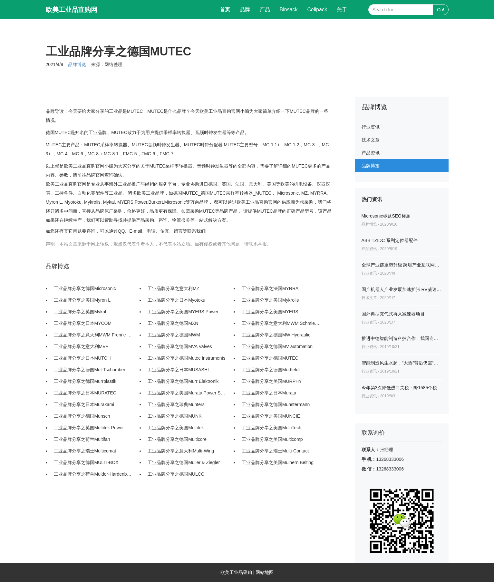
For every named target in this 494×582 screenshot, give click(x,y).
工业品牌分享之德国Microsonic (85, 288)
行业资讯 (371, 127)
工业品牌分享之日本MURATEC (85, 392)
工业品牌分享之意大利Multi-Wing (181, 450)
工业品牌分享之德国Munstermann (276, 404)
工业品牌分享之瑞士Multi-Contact (275, 450)
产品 (265, 9)
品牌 (245, 9)
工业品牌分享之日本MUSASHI (178, 369)
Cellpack (317, 9)
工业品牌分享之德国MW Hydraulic (276, 334)
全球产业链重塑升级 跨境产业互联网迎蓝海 (402, 264)
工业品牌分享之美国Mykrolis (270, 300)
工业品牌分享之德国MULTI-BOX (86, 462)
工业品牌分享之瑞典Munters (176, 404)
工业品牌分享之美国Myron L (82, 300)
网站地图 (265, 572)
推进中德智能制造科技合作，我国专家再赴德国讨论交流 (402, 338)
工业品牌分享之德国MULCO (176, 474)
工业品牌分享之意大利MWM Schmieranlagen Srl (281, 323)
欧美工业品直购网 (71, 9)
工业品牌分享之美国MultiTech (271, 427)
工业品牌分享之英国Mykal (80, 311)
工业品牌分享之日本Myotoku (176, 300)
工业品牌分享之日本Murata (269, 392)
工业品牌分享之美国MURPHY (272, 381)
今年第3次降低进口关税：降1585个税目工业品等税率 (402, 387)
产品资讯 (371, 152)
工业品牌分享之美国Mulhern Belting (278, 462)
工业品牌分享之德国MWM (174, 334)
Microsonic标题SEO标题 (386, 215)
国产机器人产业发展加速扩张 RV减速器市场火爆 (402, 289)
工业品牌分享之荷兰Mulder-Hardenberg (93, 474)
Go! (440, 9)
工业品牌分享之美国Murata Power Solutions (187, 392)
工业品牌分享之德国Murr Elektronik (183, 381)
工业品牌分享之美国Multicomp (272, 439)
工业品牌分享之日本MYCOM (83, 323)
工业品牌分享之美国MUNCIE (271, 416)
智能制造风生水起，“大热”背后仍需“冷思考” (402, 362)
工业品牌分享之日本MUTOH (82, 358)
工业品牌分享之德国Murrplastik (85, 381)
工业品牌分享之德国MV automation (277, 346)
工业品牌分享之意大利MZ (173, 288)
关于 (342, 9)
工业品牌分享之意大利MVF (81, 346)
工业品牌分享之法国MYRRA (270, 288)
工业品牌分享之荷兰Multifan (82, 439)
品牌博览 (77, 64)
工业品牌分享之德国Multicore (177, 439)
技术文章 (371, 139)
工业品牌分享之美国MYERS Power (183, 311)
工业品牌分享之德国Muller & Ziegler (184, 462)
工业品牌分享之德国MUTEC (270, 358)
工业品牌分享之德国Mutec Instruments (186, 358)
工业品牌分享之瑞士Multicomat (85, 450)
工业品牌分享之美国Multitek (176, 427)
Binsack (289, 9)
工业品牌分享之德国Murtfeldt (271, 369)
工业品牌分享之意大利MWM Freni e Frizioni (93, 334)
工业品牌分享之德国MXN (173, 323)
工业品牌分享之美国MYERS (270, 311)
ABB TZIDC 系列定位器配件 (390, 240)
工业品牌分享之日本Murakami (84, 404)
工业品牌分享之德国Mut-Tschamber (89, 369)
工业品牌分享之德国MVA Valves (180, 346)
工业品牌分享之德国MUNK (174, 416)
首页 (227, 8)
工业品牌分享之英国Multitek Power (89, 427)
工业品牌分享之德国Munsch (82, 416)
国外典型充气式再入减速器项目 (393, 313)
